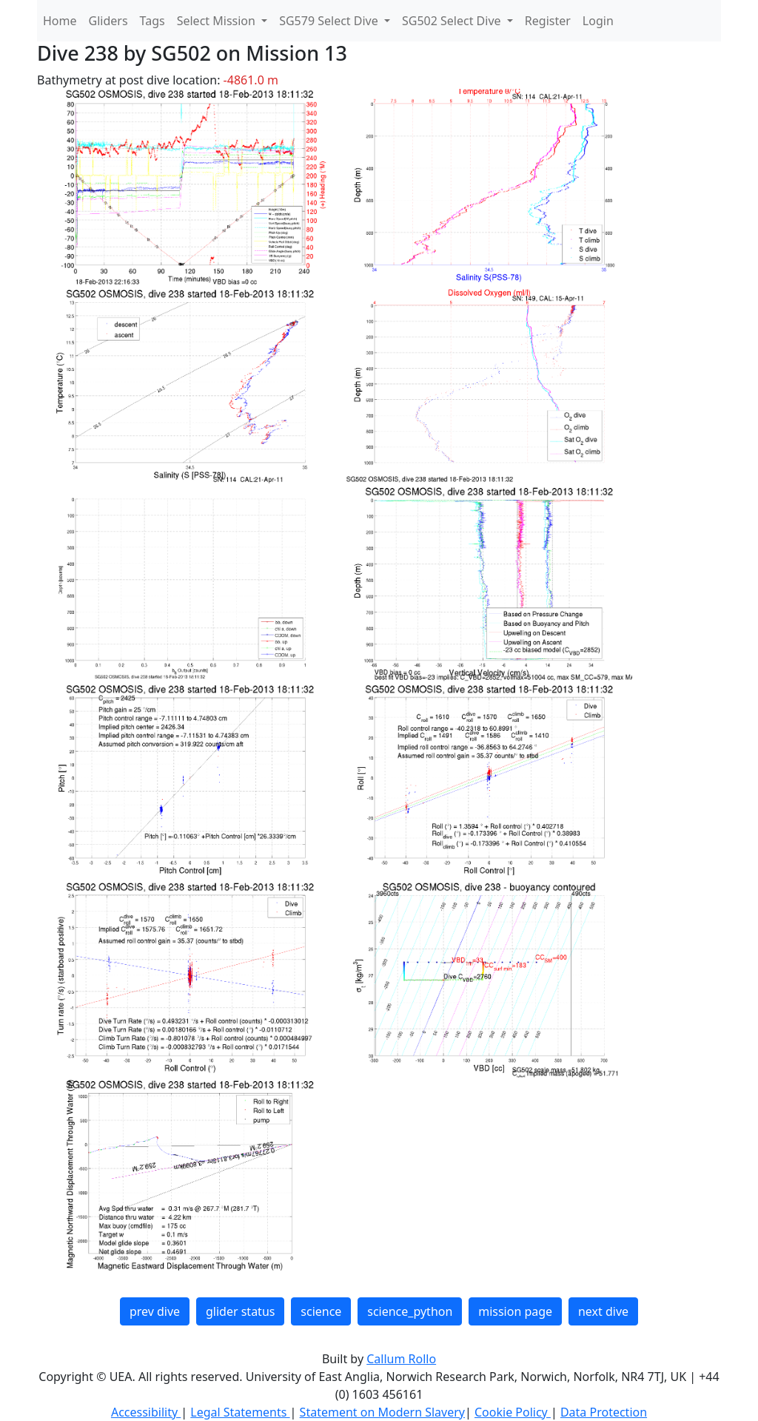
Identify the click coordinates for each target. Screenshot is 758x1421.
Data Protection (603, 1412)
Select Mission (217, 21)
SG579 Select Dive (330, 21)
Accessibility (146, 1412)
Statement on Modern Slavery (382, 1412)
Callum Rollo (401, 1359)
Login (598, 21)
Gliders (108, 21)
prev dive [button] (155, 1311)
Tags (152, 21)
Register (548, 21)
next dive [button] (603, 1311)
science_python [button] (409, 1311)
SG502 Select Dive (453, 21)
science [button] (321, 1311)
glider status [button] (240, 1311)
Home (60, 21)
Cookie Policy (512, 1412)
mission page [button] (515, 1311)
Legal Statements (239, 1412)
